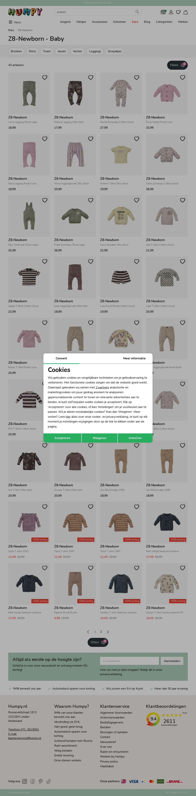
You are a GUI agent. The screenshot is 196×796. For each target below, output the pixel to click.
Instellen (135, 438)
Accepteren (62, 438)
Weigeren (99, 438)
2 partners (102, 387)
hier (68, 417)
